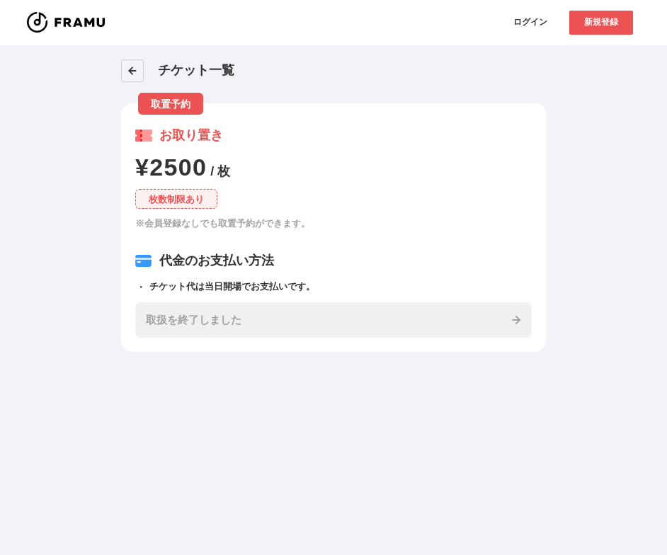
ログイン (530, 22)
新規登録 (601, 22)
